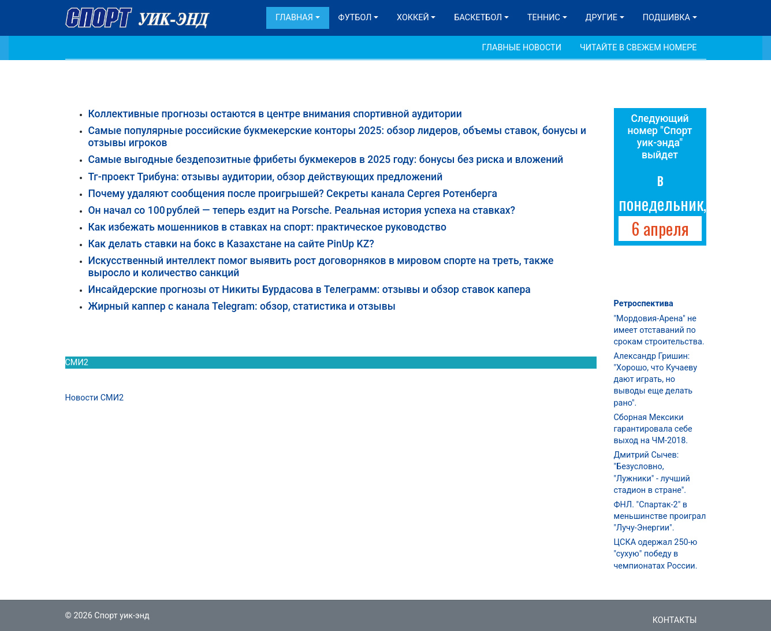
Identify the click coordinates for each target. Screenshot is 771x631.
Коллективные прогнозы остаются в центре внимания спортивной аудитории (275, 114)
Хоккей (413, 18)
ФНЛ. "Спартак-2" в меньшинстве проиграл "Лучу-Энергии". (660, 516)
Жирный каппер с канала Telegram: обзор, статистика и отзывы (242, 306)
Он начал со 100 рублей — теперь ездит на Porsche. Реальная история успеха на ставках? (302, 210)
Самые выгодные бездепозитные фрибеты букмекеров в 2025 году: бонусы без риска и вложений (326, 159)
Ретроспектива (643, 304)
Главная (294, 18)
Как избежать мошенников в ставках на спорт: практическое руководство (267, 227)
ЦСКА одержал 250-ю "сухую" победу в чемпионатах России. (656, 553)
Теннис (543, 18)
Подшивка (666, 18)
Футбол (355, 18)
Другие (601, 18)
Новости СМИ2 (94, 398)
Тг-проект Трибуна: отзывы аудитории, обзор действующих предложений (265, 177)
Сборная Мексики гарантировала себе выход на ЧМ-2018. (653, 429)
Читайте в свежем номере (638, 48)
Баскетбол (478, 18)
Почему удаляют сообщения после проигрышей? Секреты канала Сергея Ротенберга (293, 193)
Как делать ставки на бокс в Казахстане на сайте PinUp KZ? (231, 244)
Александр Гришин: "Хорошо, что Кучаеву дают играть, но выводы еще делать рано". (655, 379)
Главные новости (521, 48)
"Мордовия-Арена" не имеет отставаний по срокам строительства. (659, 330)
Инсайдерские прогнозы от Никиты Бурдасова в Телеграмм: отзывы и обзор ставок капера (309, 289)
